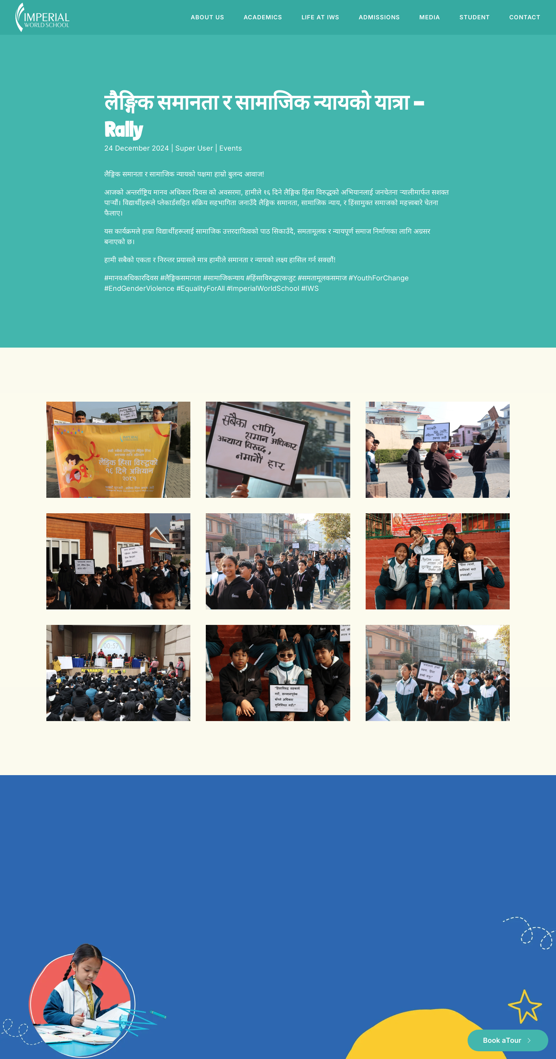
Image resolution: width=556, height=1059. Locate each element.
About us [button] (207, 17)
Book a (508, 1040)
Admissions (379, 17)
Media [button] (429, 17)
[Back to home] (43, 17)
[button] (118, 450)
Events (230, 148)
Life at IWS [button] (320, 17)
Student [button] (474, 17)
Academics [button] (263, 17)
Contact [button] (525, 17)
